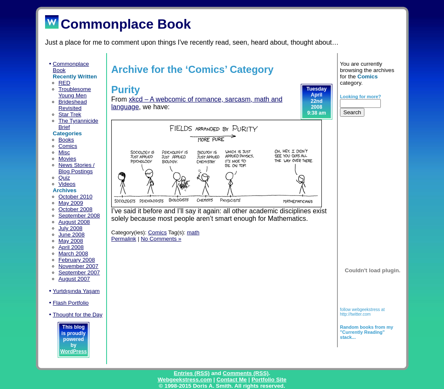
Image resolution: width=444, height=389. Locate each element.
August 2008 (74, 222)
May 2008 (71, 241)
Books (66, 140)
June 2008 (72, 234)
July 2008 (71, 228)
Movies (67, 159)
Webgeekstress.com (185, 379)
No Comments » (161, 239)
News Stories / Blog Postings (77, 168)
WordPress (73, 351)
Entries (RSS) (192, 373)
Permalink (123, 239)
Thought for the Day (77, 314)
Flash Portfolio (70, 303)
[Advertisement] (366, 180)
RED (64, 83)
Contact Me (232, 379)
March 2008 (73, 253)
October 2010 (76, 196)
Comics (68, 146)
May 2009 (71, 203)
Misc (64, 152)
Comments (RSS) (246, 373)
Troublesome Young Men (75, 92)
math (193, 232)
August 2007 (74, 279)
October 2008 (76, 209)
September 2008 (79, 215)
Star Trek (70, 114)
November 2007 (79, 266)
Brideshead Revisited (73, 105)
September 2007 (79, 272)
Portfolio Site (268, 379)
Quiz (64, 177)
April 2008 (71, 247)
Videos (67, 184)
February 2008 (77, 260)
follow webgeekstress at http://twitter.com (362, 312)
